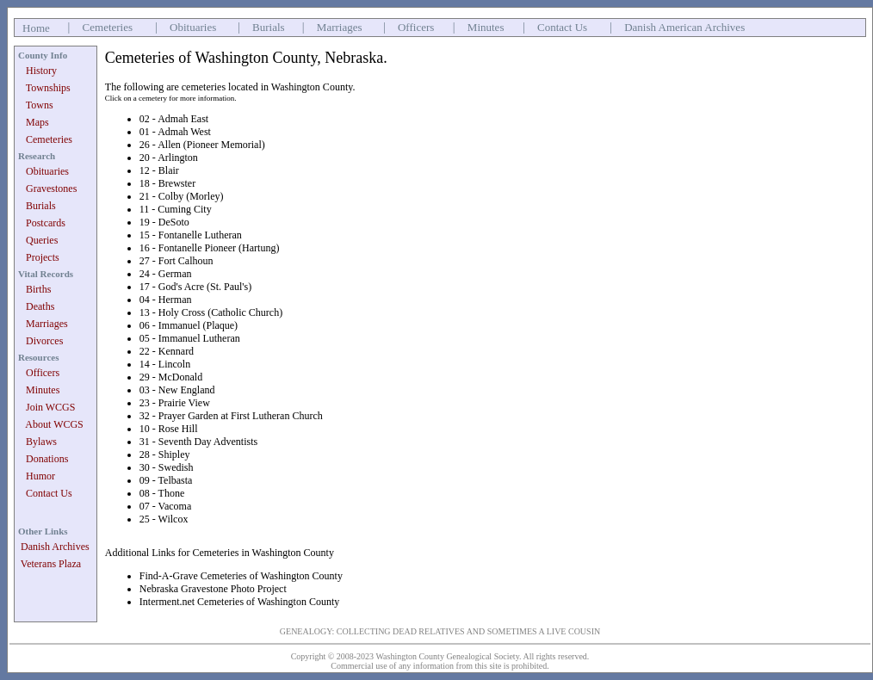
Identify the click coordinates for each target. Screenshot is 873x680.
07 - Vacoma (165, 506)
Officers (416, 27)
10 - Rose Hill (168, 429)
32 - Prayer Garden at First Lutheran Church (231, 416)
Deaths (40, 306)
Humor (40, 476)
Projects (42, 257)
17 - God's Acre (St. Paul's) (195, 287)
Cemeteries (108, 27)
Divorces (44, 341)
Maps (37, 122)
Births (38, 289)
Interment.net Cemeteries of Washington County (239, 602)
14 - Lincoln (164, 364)
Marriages (339, 27)
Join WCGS (50, 407)
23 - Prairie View (174, 403)
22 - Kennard (166, 351)
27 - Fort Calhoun (176, 261)
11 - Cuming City (175, 209)
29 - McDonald (170, 377)
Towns (39, 105)
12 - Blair (159, 170)
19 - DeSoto (164, 222)
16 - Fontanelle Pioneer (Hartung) (209, 248)
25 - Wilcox (164, 519)
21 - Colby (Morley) (181, 196)
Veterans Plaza (51, 564)
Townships (48, 88)
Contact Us (562, 27)
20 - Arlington (168, 157)
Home (36, 28)
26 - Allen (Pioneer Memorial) (202, 145)
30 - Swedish (166, 467)
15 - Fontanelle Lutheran (190, 235)
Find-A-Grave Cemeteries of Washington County (241, 576)
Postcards (45, 223)
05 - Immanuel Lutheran (189, 338)
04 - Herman (165, 300)
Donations (47, 459)
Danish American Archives (684, 27)
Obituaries (193, 27)
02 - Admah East (173, 119)
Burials (268, 27)
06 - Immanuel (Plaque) (188, 325)
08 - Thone (161, 493)
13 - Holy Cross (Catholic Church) (210, 312)
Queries (42, 240)
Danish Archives (55, 547)
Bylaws (41, 442)
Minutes (486, 27)
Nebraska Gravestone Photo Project (213, 589)
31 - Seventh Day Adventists (198, 442)
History (41, 71)
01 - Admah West (175, 132)
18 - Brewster (167, 183)
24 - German (165, 274)
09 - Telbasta (166, 480)
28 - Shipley (164, 454)
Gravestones (51, 188)
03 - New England (177, 390)
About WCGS (54, 424)
